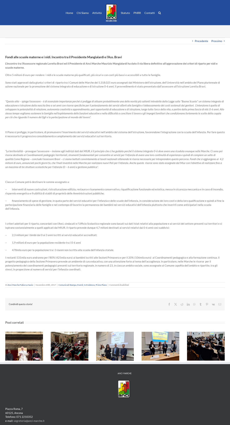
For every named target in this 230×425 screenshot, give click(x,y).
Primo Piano (101, 285)
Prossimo (216, 41)
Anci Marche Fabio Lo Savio (20, 285)
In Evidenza (89, 285)
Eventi (80, 285)
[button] (159, 12)
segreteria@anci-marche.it (29, 420)
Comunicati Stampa (67, 285)
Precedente (201, 41)
